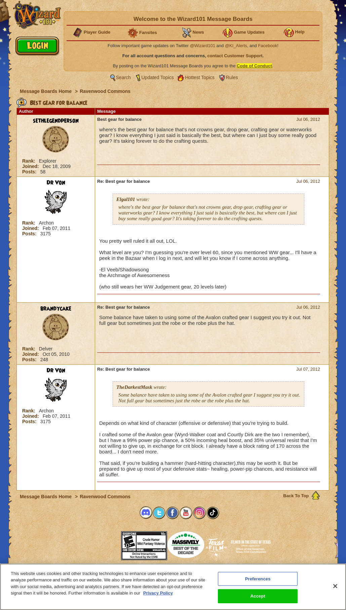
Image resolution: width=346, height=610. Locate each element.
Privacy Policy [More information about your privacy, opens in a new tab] (158, 593)
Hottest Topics (200, 77)
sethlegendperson (56, 121)
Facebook (267, 45)
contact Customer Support (235, 55)
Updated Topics (158, 77)
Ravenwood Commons (105, 91)
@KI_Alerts (236, 45)
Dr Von (56, 183)
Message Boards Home (46, 91)
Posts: (30, 171)
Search (123, 77)
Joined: (31, 166)
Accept (258, 596)
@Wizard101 (202, 45)
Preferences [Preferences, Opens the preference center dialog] (258, 578)
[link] (104, 543)
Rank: (29, 161)
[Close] (335, 586)
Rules (232, 77)
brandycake (55, 309)
